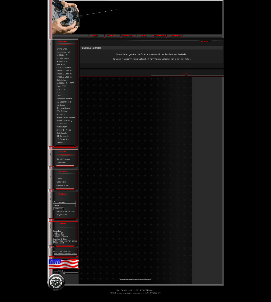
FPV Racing (62, 111)
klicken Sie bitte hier (182, 59)
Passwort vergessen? (66, 211)
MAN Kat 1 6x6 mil (64, 74)
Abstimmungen (63, 185)
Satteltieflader (62, 80)
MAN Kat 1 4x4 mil (64, 71)
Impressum (61, 162)
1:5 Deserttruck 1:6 (65, 102)
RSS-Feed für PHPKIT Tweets (65, 254)
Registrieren (62, 215)
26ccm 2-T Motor (64, 130)
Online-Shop (62, 49)
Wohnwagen (62, 127)
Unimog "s (61, 89)
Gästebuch (61, 182)
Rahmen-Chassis (64, 108)
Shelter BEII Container (66, 117)
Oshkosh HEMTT (64, 67)
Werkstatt (60, 142)
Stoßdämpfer (62, 133)
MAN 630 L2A (62, 55)
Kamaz (59, 96)
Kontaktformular (63, 159)
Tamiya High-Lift (63, 52)
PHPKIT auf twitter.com (62, 251)
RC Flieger (61, 114)
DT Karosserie (63, 136)
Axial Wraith (62, 61)
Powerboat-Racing (64, 120)
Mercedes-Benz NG (65, 99)
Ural (58, 92)
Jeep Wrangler (63, 58)
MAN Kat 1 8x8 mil (64, 77)
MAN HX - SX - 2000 (65, 83)
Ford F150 (61, 64)
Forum (59, 179)
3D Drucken (62, 124)
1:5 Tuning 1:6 (63, 139)
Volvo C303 (61, 86)
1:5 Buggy (61, 105)
